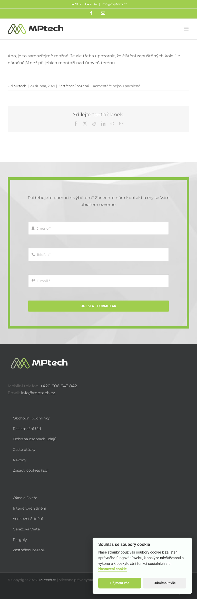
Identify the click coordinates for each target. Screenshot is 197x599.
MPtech (20, 86)
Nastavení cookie (112, 569)
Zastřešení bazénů (73, 86)
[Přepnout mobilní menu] (186, 28)
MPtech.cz (47, 580)
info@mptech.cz (114, 4)
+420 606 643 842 (58, 385)
